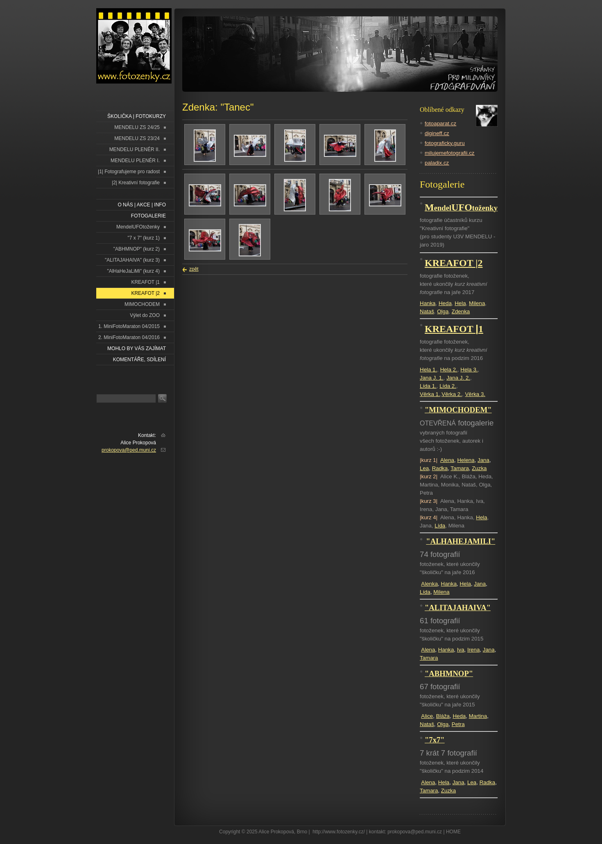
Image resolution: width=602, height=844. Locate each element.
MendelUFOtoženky (138, 227)
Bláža (443, 716)
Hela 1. (428, 370)
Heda (445, 303)
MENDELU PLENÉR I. (135, 160)
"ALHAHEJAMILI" (460, 541)
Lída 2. (447, 386)
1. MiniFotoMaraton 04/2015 (129, 326)
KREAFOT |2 (145, 293)
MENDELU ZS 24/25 (137, 127)
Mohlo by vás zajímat (136, 348)
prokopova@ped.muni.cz (129, 450)
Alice (427, 716)
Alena (447, 460)
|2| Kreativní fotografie (136, 183)
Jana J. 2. (458, 378)
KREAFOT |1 (145, 282)
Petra (458, 724)
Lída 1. (428, 386)
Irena (473, 650)
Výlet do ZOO (145, 315)
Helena (465, 460)
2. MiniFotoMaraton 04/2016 (129, 337)
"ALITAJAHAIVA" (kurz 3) (132, 260)
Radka (440, 468)
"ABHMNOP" (449, 673)
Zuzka (479, 468)
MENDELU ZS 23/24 (137, 138)
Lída (440, 526)
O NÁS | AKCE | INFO (142, 205)
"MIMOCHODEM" (458, 409)
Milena (477, 303)
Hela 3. (469, 370)
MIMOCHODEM (142, 304)
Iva (460, 650)
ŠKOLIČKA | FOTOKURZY (136, 116)
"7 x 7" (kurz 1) (143, 238)
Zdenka (461, 311)
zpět (194, 269)
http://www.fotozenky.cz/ (338, 832)
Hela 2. (448, 370)
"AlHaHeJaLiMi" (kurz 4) (133, 271)
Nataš (427, 311)
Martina (478, 716)
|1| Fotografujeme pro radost (129, 171)
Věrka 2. (451, 394)
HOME (453, 832)
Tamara (459, 468)
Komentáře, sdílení (139, 359)
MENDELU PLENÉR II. (134, 149)
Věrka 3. (475, 394)
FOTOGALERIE (148, 216)
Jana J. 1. (432, 378)
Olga (442, 311)
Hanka (428, 303)
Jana (483, 460)
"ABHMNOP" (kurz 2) (136, 249)
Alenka (429, 584)
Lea (424, 468)
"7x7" (435, 739)
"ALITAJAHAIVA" (458, 607)
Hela (460, 303)
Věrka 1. (430, 394)
